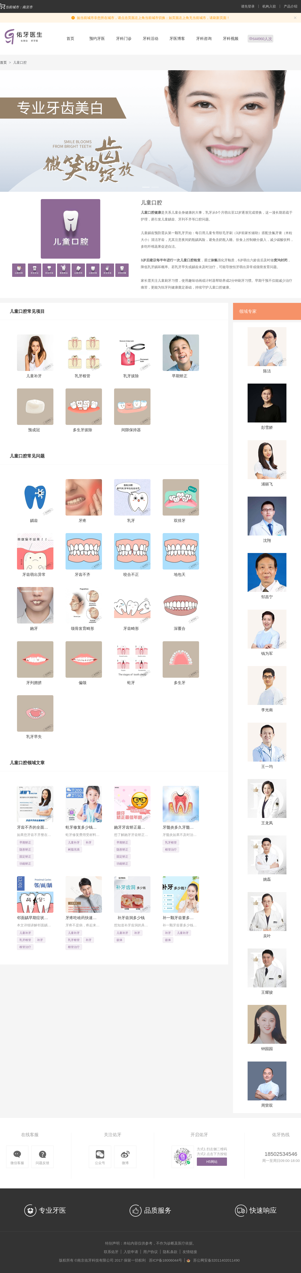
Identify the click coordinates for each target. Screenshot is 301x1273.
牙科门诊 (124, 38)
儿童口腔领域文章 (27, 762)
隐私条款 (170, 1252)
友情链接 (190, 1252)
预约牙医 (97, 38)
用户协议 (150, 1252)
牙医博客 (177, 38)
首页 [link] (3, 62)
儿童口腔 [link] (20, 62)
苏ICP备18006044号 (165, 1260)
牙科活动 (150, 38)
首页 (70, 38)
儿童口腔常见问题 (27, 456)
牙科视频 (230, 38)
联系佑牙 (111, 1252)
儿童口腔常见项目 (27, 311)
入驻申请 (131, 1252)
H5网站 (211, 1162)
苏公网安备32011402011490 (216, 1260)
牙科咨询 (204, 38)
